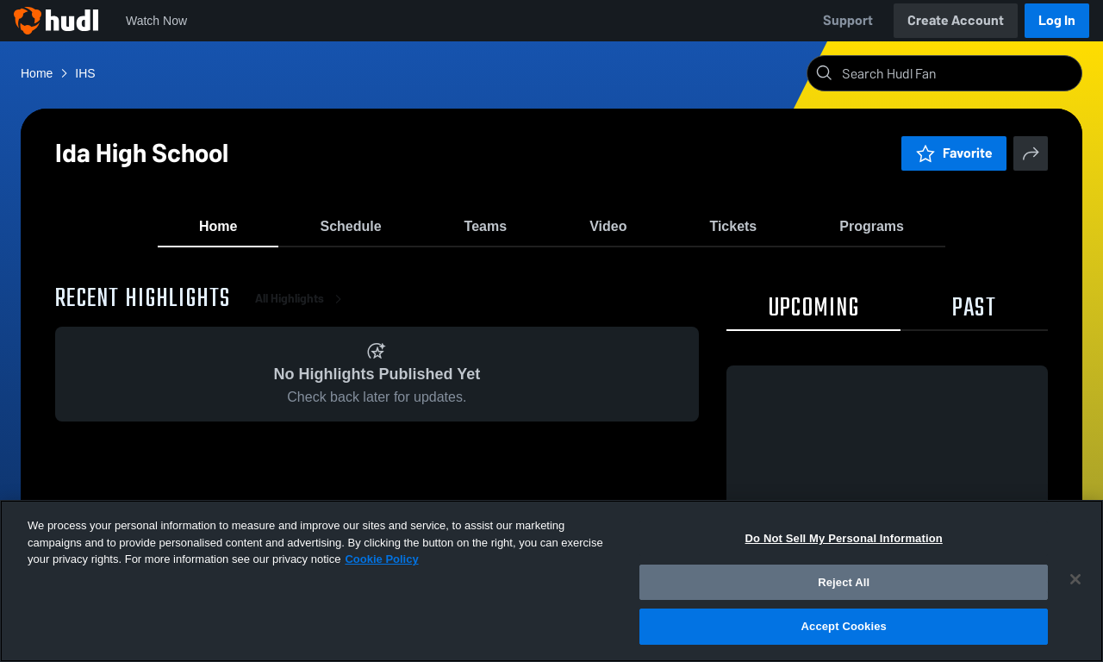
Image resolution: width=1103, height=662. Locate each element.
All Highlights (301, 310)
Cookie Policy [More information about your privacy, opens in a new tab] (381, 559)
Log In (1056, 20)
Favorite (954, 153)
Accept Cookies (844, 626)
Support (848, 20)
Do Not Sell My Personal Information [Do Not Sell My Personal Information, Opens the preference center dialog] (844, 538)
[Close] (1075, 579)
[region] (551, 581)
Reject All (843, 582)
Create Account (955, 20)
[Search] (958, 73)
